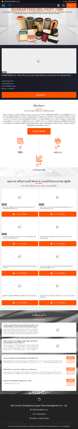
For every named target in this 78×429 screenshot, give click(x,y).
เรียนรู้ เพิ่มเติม (39, 131)
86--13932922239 (69, 1)
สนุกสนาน (71, 5)
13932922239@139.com (11, 1)
